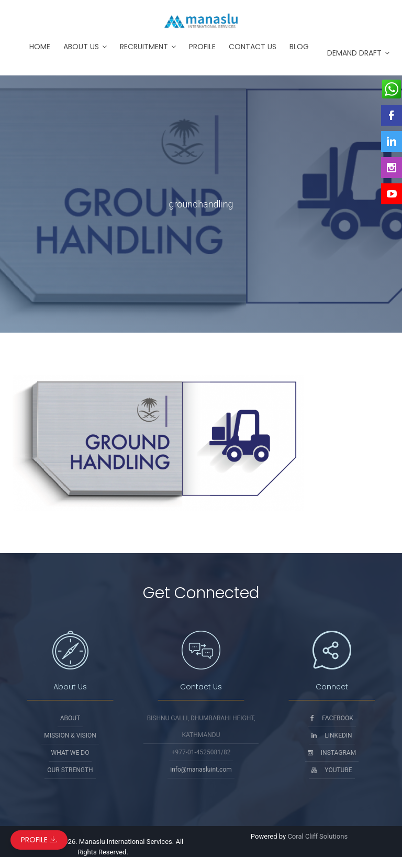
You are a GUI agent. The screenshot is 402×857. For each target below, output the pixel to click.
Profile (202, 46)
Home (39, 46)
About (70, 718)
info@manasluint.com (201, 769)
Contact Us (252, 46)
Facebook (331, 718)
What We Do (70, 752)
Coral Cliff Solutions (317, 836)
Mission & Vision (70, 735)
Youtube (331, 770)
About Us (81, 46)
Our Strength (70, 770)
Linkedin (331, 735)
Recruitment (144, 46)
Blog (299, 46)
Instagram (332, 752)
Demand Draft (354, 53)
